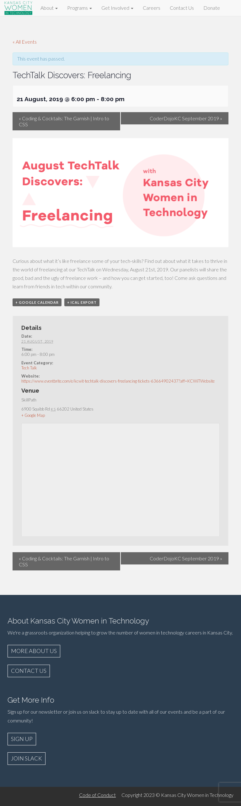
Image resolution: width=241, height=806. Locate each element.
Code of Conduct (97, 795)
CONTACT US (28, 670)
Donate (211, 8)
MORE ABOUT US (34, 650)
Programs (79, 8)
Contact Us (182, 8)
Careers (151, 8)
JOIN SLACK (26, 758)
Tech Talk (29, 367)
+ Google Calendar (37, 302)
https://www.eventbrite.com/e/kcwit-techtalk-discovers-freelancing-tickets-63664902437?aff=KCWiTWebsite (118, 381)
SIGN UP (22, 738)
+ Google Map (33, 415)
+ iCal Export (82, 302)
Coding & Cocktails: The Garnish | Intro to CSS (64, 121)
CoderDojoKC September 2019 (186, 118)
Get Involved (117, 8)
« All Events (25, 42)
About (49, 8)
